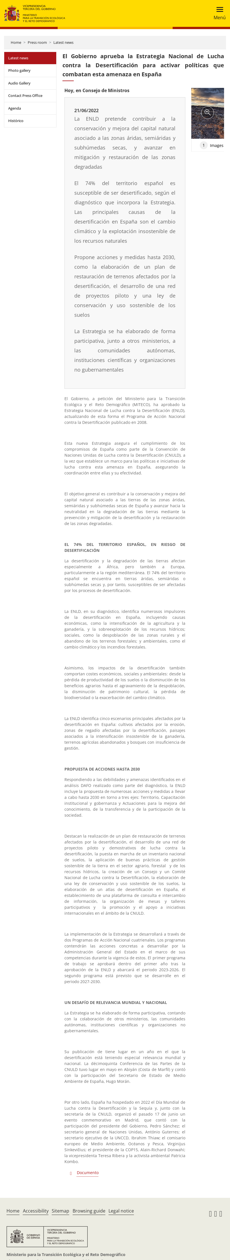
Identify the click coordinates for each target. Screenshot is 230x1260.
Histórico (15, 120)
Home (16, 42)
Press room (37, 42)
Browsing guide (89, 1211)
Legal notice (121, 1211)
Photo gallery (19, 70)
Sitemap (60, 1211)
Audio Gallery (19, 83)
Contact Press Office (25, 95)
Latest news (63, 42)
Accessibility (36, 1211)
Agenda (14, 108)
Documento (88, 1172)
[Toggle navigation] (218, 13)
